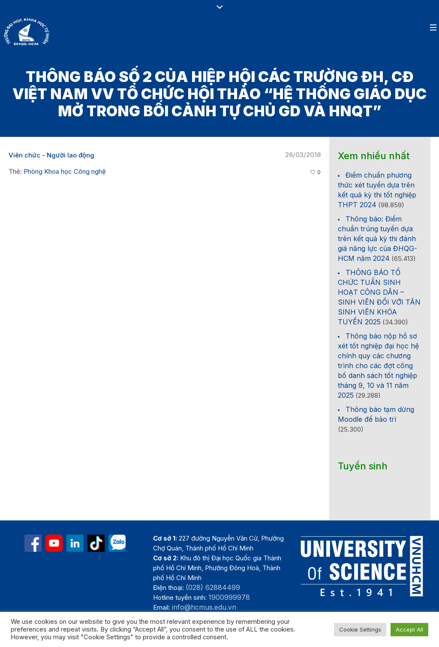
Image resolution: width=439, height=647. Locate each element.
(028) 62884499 (213, 587)
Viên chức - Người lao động (51, 155)
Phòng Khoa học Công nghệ (65, 171)
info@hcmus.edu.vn (204, 607)
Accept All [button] (409, 629)
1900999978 (229, 597)
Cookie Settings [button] (360, 629)
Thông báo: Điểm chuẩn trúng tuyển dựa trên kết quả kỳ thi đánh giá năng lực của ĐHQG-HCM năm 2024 (377, 239)
